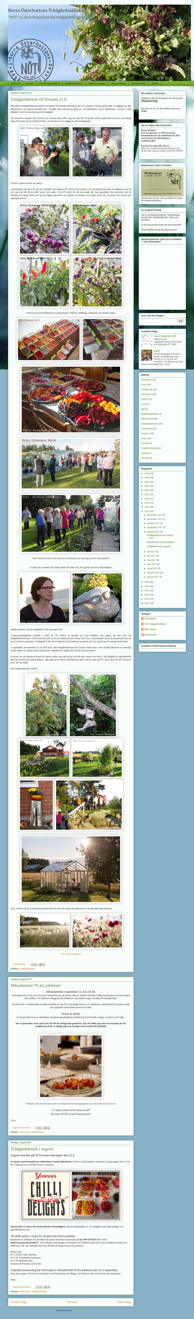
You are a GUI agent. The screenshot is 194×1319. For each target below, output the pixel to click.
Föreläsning (146, 389)
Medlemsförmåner (74, 83)
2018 (147, 507)
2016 (147, 582)
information (25, 1132)
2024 (147, 482)
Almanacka (146, 379)
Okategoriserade (149, 423)
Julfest (144, 399)
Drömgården (150, 618)
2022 (147, 490)
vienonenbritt (150, 634)
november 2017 (154, 519)
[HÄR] (150, 229)
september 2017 (155, 527)
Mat (143, 409)
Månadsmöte (37, 1132)
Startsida (15, 83)
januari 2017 (153, 577)
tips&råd (145, 443)
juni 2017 (151, 556)
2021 (147, 494)
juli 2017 (151, 551)
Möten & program (97, 83)
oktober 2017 (153, 523)
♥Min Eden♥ (150, 629)
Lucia (143, 404)
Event (144, 384)
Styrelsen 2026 (139, 83)
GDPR (155, 83)
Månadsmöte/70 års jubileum (35, 985)
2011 (147, 603)
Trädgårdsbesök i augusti (32, 1148)
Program (145, 433)
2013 (147, 594)
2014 (147, 590)
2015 (147, 586)
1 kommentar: (19, 964)
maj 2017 (151, 560)
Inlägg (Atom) (79, 1310)
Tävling (144, 453)
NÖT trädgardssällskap (155, 624)
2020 (147, 498)
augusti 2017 (153, 531)
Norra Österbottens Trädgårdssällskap (47, 10)
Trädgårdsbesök (27, 969)
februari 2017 (153, 572)
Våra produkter (118, 83)
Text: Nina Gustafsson (70, 954)
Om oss (29, 83)
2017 (147, 511)
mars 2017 (152, 568)
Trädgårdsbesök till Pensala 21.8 (38, 99)
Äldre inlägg (124, 1302)
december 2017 (154, 515)
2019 (147, 503)
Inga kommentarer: (22, 1127)
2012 (147, 599)
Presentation (147, 428)
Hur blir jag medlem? (49, 83)
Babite (157, 351)
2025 (147, 477)
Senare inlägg (18, 1302)
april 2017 (152, 564)
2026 (147, 473)
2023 (147, 486)
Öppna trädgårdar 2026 (165, 336)
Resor (144, 438)
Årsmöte (145, 458)
